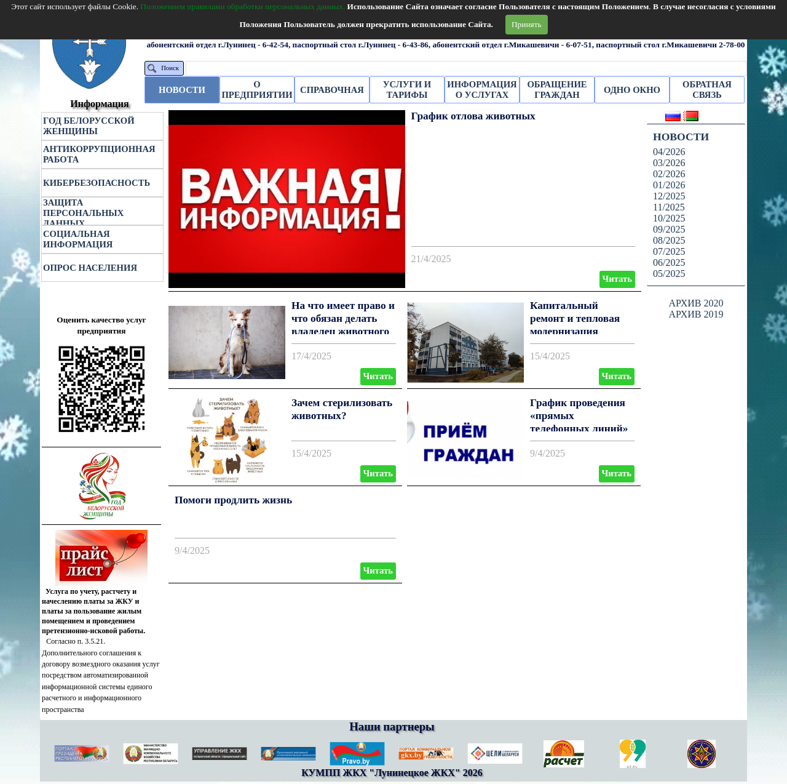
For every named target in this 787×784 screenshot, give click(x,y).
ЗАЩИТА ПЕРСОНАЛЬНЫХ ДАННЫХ (83, 213)
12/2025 (669, 196)
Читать (617, 279)
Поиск (170, 68)
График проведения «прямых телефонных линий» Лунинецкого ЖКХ (579, 422)
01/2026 (669, 185)
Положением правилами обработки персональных (242, 6)
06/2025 (669, 262)
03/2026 (669, 163)
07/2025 (669, 251)
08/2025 (669, 240)
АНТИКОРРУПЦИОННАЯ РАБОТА (99, 154)
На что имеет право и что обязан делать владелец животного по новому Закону (343, 325)
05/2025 (669, 273)
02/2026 (669, 174)
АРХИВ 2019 (695, 314)
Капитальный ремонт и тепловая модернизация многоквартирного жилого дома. (575, 331)
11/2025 (669, 207)
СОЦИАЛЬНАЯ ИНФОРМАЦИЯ (78, 239)
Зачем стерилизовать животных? (341, 409)
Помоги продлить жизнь (233, 500)
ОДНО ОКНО (632, 90)
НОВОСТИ (182, 90)
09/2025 (669, 229)
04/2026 (669, 151)
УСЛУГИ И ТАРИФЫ (407, 89)
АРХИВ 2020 (695, 303)
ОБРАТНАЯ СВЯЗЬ (707, 89)
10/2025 (669, 218)
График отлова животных (473, 116)
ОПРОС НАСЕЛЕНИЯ (90, 268)
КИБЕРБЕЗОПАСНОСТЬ (96, 183)
